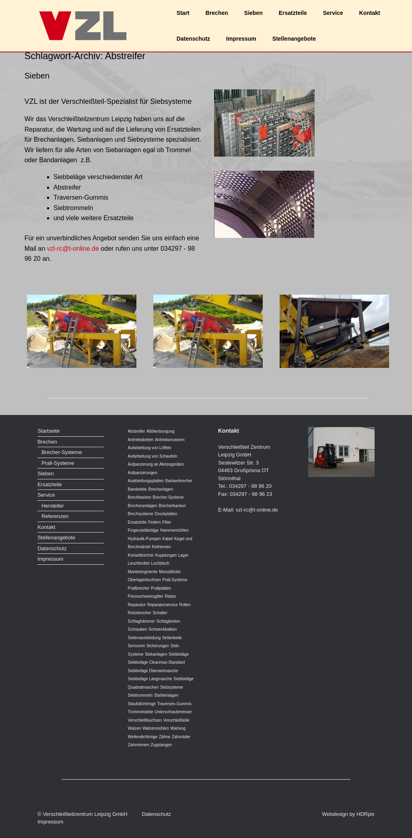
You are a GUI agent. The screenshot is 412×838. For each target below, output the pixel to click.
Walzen (134, 728)
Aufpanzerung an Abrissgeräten (156, 464)
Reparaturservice (162, 605)
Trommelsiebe (140, 712)
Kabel (167, 539)
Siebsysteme (171, 687)
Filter (166, 522)
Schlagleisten (168, 621)
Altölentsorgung (160, 431)
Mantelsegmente (143, 572)
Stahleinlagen (166, 695)
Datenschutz (193, 38)
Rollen (184, 605)
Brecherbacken (172, 506)
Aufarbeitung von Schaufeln (152, 456)
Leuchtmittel (139, 563)
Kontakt (369, 13)
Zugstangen (161, 745)
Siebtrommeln (140, 695)
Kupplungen (166, 555)
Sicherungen (157, 646)
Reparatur (137, 605)
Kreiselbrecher (141, 555)
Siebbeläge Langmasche (150, 679)
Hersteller (52, 506)
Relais (170, 596)
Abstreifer (136, 431)
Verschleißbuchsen (145, 720)
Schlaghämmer (141, 621)
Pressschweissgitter (145, 596)
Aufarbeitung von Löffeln (149, 448)
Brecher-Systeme (61, 452)
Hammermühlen (174, 530)
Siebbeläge (179, 654)
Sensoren (136, 646)
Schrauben (137, 629)
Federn (154, 522)
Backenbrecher (178, 481)
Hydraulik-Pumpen (144, 539)
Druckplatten (166, 514)
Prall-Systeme (57, 463)
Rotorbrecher (139, 613)
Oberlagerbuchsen (144, 580)
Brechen (217, 13)
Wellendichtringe (143, 737)
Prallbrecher (139, 588)
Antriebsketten (141, 440)
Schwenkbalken (163, 629)
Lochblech (160, 563)
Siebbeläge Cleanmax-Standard (156, 662)
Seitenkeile (172, 638)
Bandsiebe (137, 489)
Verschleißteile (176, 720)
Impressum (241, 38)
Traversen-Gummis (174, 704)
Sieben (253, 13)
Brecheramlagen (142, 506)
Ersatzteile (293, 13)
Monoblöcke (170, 572)
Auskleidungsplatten (146, 481)
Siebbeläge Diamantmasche (153, 671)
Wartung (178, 728)
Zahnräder (181, 737)
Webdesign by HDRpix (348, 814)
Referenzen (54, 516)
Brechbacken (139, 497)
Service (333, 13)
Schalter (160, 613)
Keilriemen (161, 547)
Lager (183, 555)
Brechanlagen (160, 489)
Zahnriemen (138, 745)
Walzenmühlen (155, 728)
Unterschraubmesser (173, 712)
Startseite (48, 431)
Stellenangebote (294, 38)
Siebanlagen (156, 654)
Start (183, 13)
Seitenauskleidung (144, 638)
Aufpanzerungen (142, 473)
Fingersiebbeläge (143, 530)
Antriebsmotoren (169, 440)
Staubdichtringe (142, 704)
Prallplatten (161, 588)
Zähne (164, 737)
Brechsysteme (140, 514)
